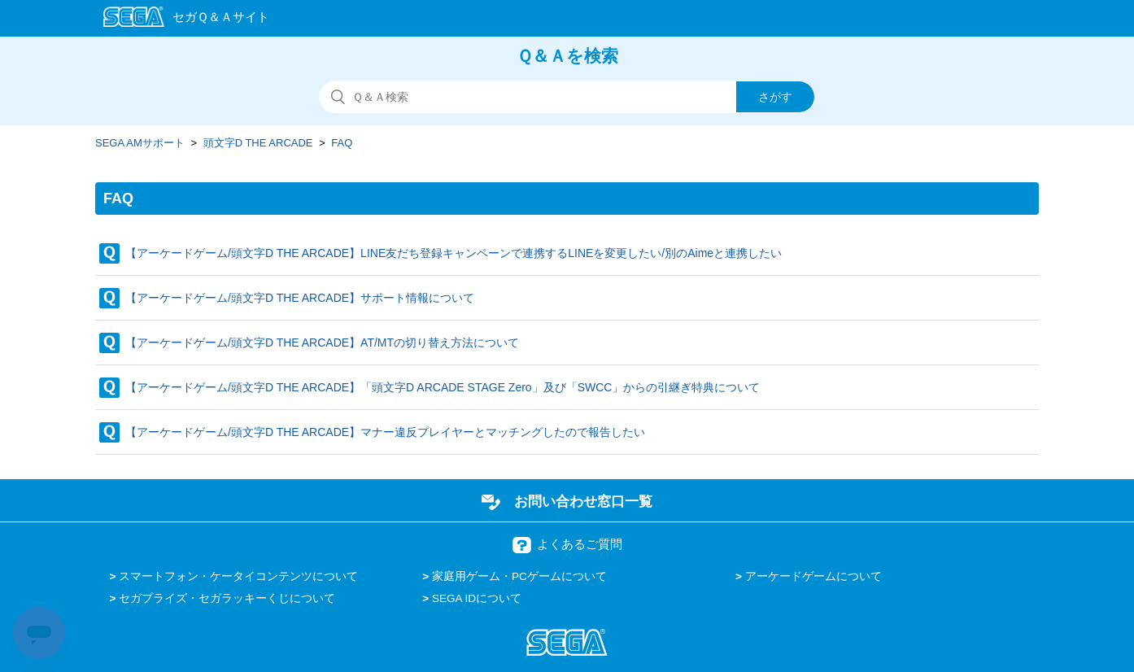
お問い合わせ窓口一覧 (583, 501)
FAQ (341, 143)
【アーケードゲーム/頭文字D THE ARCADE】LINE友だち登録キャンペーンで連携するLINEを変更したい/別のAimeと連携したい (453, 253)
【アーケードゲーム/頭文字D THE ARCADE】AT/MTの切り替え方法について (322, 342)
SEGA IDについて (476, 598)
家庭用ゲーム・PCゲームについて (519, 576)
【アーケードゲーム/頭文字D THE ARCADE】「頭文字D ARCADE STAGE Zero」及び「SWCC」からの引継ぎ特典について (442, 387)
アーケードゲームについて (813, 576)
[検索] (567, 97)
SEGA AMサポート (140, 143)
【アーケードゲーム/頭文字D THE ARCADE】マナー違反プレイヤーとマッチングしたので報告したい (385, 432)
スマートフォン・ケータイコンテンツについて (238, 576)
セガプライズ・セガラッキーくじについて (227, 598)
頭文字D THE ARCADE (258, 143)
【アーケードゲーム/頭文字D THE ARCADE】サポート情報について (299, 297)
